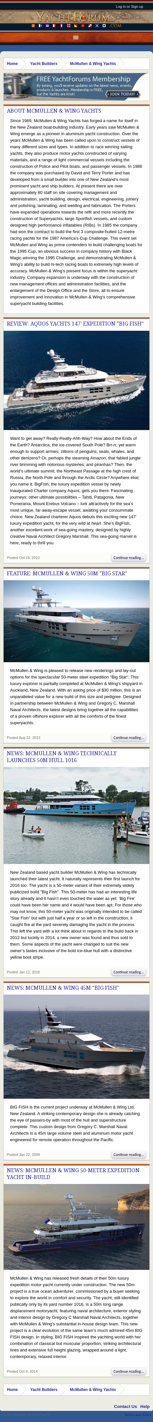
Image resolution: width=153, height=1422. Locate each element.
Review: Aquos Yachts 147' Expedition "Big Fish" (75, 324)
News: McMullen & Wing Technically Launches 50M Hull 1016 (62, 756)
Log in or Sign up (129, 6)
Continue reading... (128, 557)
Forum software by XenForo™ (26, 1415)
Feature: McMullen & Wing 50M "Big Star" (67, 573)
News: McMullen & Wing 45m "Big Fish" (63, 988)
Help (145, 1406)
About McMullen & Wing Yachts (54, 111)
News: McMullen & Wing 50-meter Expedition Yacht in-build (73, 1173)
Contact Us (125, 1406)
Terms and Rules (137, 1415)
